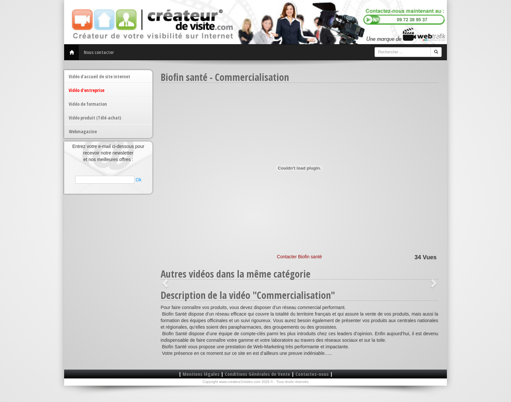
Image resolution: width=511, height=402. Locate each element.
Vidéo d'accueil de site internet (99, 76)
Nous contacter (99, 52)
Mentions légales (201, 374)
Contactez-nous (312, 374)
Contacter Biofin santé (299, 256)
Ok (139, 179)
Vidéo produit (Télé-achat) (95, 118)
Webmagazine (83, 131)
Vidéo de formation (88, 104)
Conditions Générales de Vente (257, 374)
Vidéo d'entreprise (86, 90)
